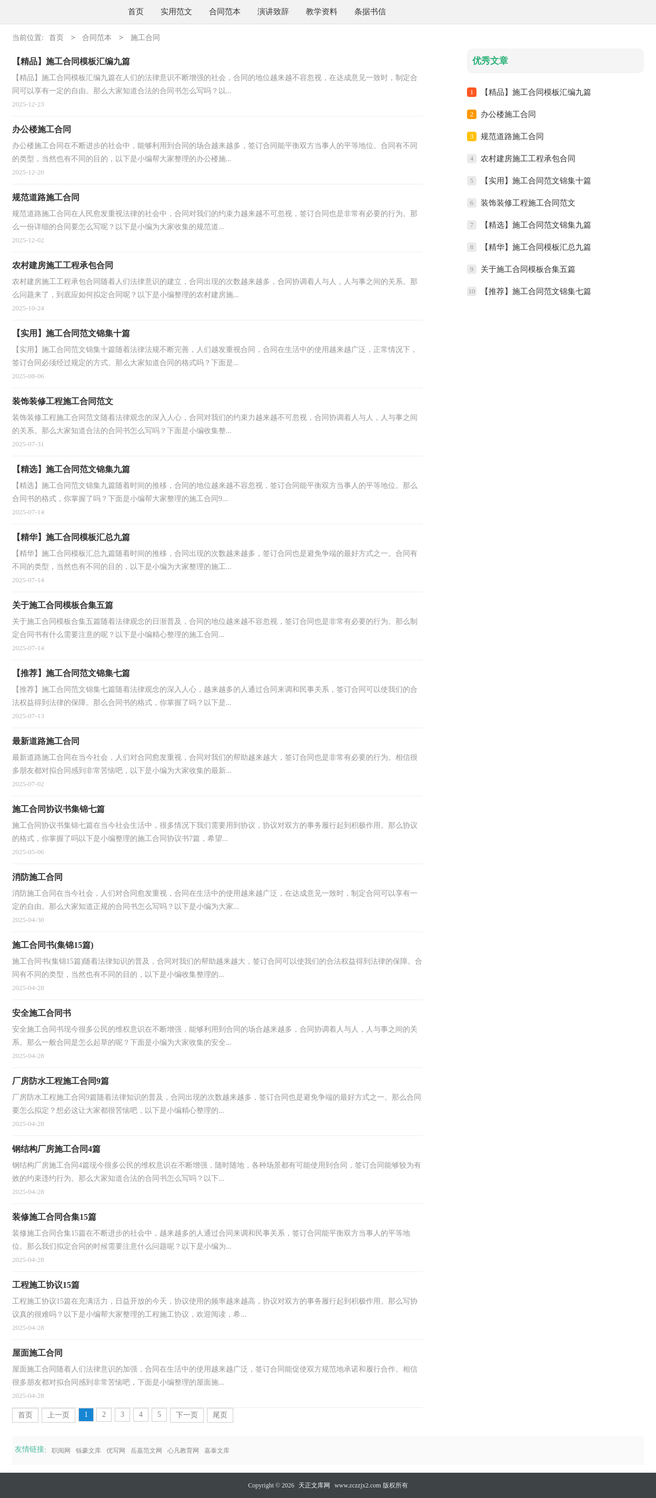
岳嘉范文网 (146, 1450)
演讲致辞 (273, 11)
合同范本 (225, 11)
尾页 (220, 1415)
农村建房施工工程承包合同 (528, 158)
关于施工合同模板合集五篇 (528, 269)
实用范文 (176, 11)
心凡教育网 (183, 1450)
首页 (136, 11)
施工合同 (145, 38)
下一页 (187, 1415)
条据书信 (370, 11)
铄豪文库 (88, 1450)
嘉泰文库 (217, 1450)
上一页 (58, 1415)
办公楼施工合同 (508, 114)
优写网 (115, 1450)
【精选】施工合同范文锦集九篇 (536, 225)
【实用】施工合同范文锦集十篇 (536, 181)
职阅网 (61, 1450)
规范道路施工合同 (512, 136)
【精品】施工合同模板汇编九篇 (536, 92)
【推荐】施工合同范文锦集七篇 (536, 291)
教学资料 (321, 11)
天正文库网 (314, 1485)
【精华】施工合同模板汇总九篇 (536, 247)
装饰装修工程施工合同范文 (528, 203)
